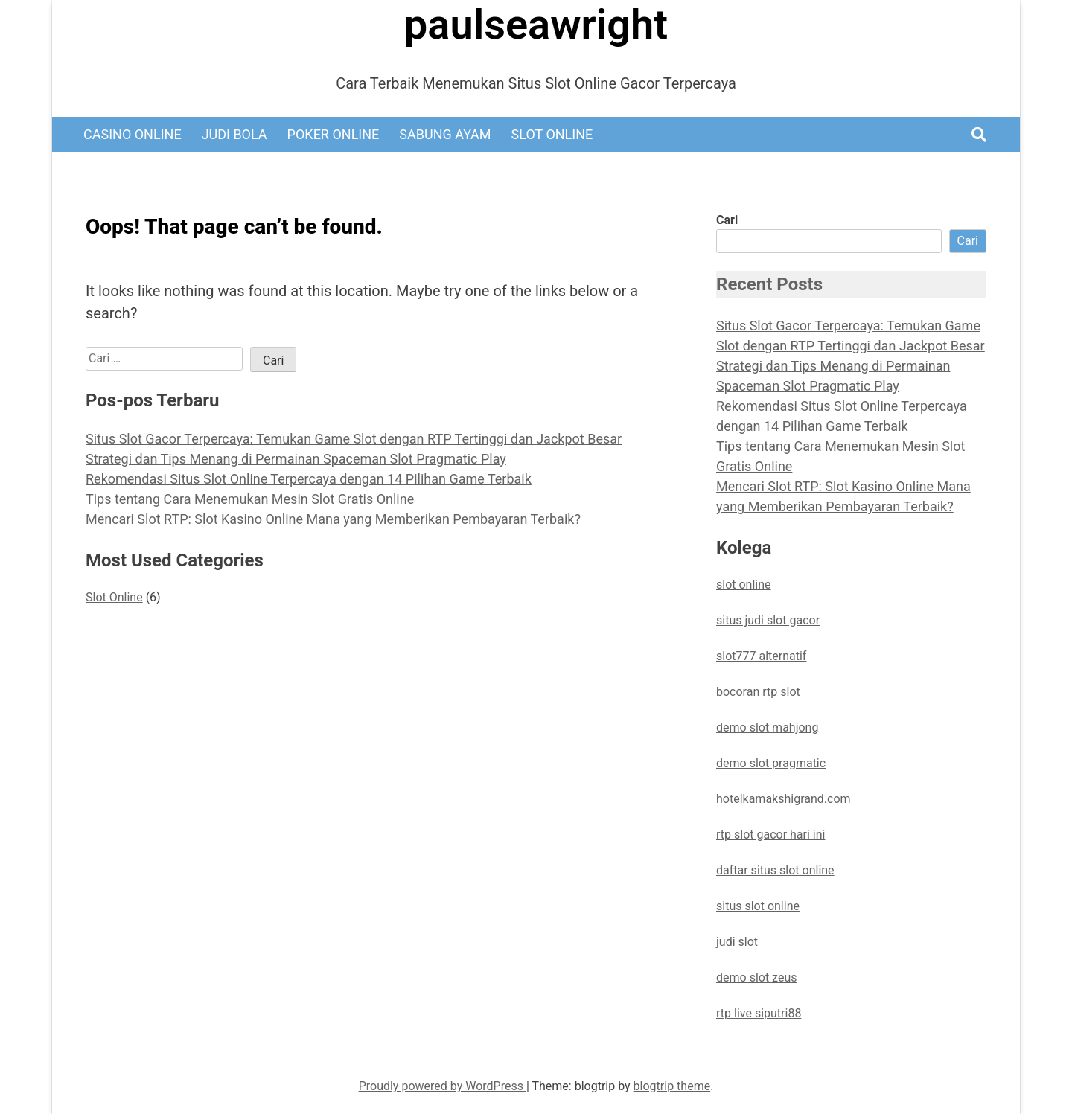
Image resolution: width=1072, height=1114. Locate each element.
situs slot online (758, 906)
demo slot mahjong (767, 727)
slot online (743, 584)
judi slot (737, 942)
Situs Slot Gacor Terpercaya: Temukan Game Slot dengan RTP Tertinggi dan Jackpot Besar (354, 438)
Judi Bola (234, 134)
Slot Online (552, 134)
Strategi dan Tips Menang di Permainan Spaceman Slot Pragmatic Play (296, 459)
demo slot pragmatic (771, 763)
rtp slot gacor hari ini (770, 835)
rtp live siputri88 (758, 1013)
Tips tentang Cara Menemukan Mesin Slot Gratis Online (250, 499)
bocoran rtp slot (758, 692)
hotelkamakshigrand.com (783, 799)
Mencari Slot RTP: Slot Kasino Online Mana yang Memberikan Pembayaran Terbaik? (333, 519)
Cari (727, 220)
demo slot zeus (756, 977)
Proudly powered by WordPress (442, 1086)
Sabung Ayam (445, 134)
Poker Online (333, 134)
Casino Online (132, 134)
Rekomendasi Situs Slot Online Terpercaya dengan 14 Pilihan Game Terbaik (309, 479)
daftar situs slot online (775, 870)
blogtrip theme (672, 1086)
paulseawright (536, 24)
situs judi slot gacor (768, 620)
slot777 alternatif (761, 656)
